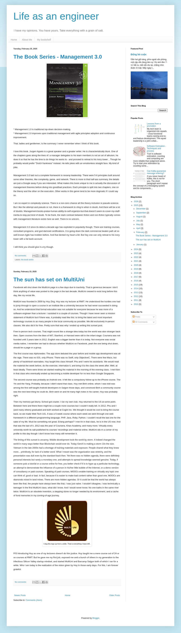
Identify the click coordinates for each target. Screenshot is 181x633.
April (138, 228)
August (139, 216)
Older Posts (114, 595)
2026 (136, 201)
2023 (136, 253)
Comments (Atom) (34, 600)
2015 (136, 285)
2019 (136, 269)
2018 (136, 273)
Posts (136, 317)
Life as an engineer (56, 16)
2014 (136, 288)
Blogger (95, 618)
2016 (136, 281)
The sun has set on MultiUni (49, 279)
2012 (136, 296)
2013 (136, 292)
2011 (136, 300)
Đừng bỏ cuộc (138, 54)
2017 (136, 277)
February (140, 232)
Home (14, 39)
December (141, 209)
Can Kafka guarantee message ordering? (156, 172)
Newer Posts (20, 595)
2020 (136, 265)
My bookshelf (44, 39)
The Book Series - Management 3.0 (57, 57)
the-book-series (27, 260)
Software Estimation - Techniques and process (156, 148)
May (138, 224)
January (140, 244)
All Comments (140, 322)
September (141, 213)
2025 (136, 205)
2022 (136, 257)
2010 (136, 304)
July (138, 220)
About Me (27, 39)
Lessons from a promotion (154, 125)
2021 (136, 261)
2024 (136, 249)
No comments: (21, 256)
